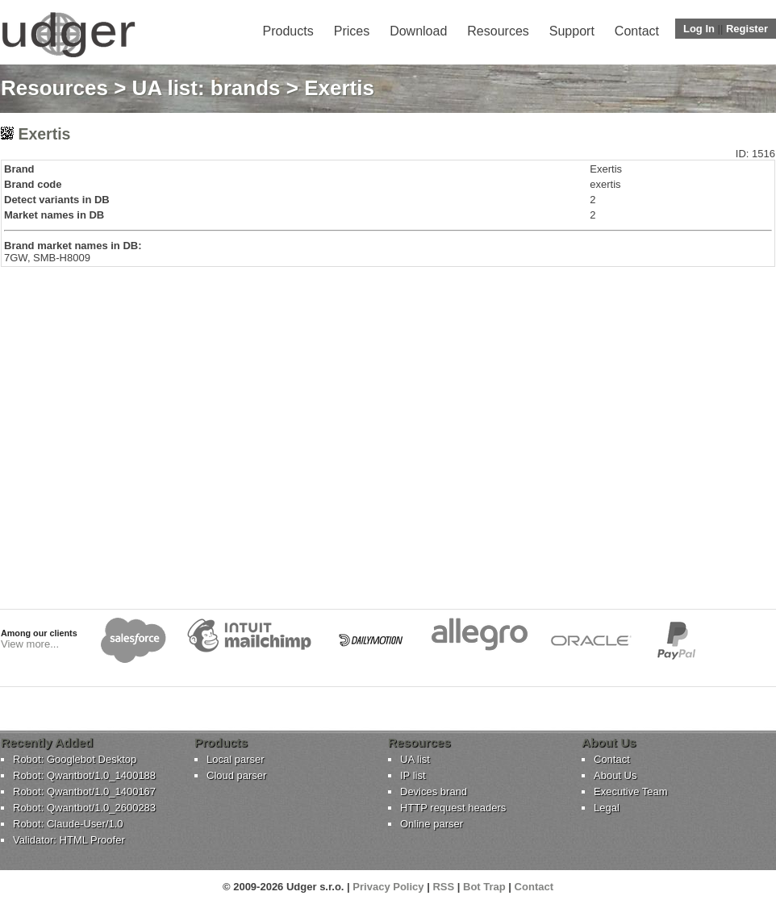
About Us (615, 775)
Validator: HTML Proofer (69, 840)
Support (572, 31)
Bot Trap (484, 887)
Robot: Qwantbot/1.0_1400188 (84, 775)
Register (747, 29)
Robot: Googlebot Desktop (74, 759)
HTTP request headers (453, 808)
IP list (413, 775)
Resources (497, 31)
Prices (351, 31)
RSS (443, 887)
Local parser (236, 759)
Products (288, 31)
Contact (637, 31)
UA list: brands (206, 88)
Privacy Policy (388, 887)
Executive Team (631, 791)
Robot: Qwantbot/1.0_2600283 (84, 808)
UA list (415, 759)
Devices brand (433, 791)
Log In (699, 29)
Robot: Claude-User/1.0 (68, 824)
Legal (607, 808)
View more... (30, 644)
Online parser (431, 824)
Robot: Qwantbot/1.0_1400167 (84, 791)
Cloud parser (236, 775)
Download (418, 31)
